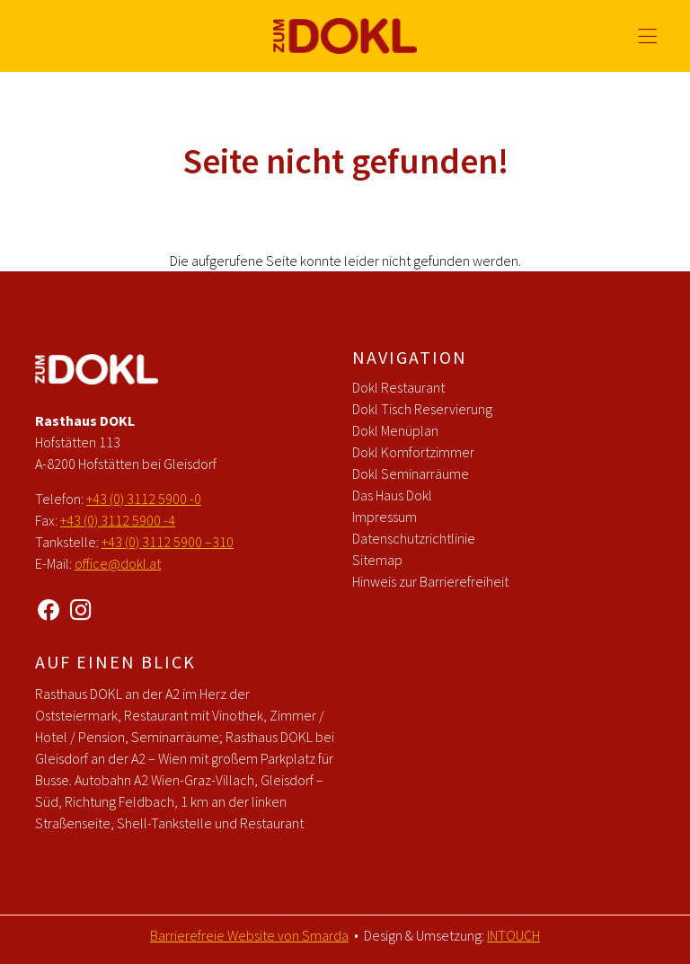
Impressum (384, 517)
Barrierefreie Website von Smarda (249, 935)
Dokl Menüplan (395, 430)
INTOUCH (513, 935)
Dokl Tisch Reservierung (422, 409)
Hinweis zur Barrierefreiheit (430, 581)
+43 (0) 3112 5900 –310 (168, 542)
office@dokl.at (118, 563)
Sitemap (377, 560)
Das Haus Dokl (392, 495)
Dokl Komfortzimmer (413, 452)
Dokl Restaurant (398, 387)
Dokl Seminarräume (410, 473)
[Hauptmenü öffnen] (647, 36)
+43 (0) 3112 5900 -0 (143, 499)
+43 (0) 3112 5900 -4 (117, 520)
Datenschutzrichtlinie (413, 538)
